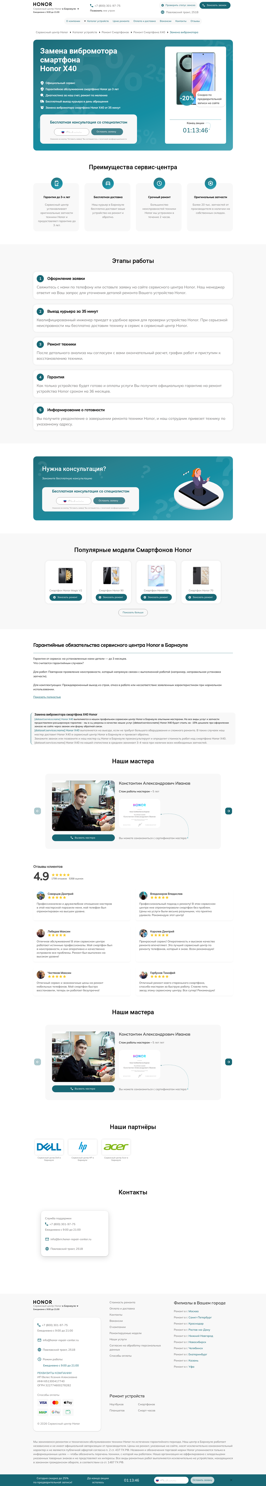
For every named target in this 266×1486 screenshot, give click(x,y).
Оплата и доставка (144, 21)
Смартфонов (146, 1404)
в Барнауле (70, 8)
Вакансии (165, 21)
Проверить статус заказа (178, 5)
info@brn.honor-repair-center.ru (68, 1239)
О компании (73, 21)
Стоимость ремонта (122, 1302)
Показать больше (133, 612)
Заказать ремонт (65, 597)
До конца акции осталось (98, 1480)
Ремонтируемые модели (126, 1333)
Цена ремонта (121, 21)
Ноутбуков (117, 1404)
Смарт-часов (146, 1410)
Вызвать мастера (82, 837)
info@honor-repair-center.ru (58, 1340)
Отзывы (195, 21)
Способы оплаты (121, 1355)
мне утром (102, 10)
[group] (49, 1150)
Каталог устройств (98, 21)
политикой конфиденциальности (113, 139)
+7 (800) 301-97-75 (107, 5)
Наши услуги (118, 1339)
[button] (228, 811)
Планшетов (117, 1410)
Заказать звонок (214, 5)
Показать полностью (47, 697)
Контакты (180, 21)
